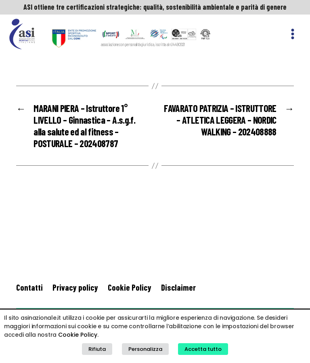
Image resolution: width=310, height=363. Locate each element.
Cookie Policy (129, 287)
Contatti (29, 287)
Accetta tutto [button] (203, 349)
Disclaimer (178, 287)
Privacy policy (75, 287)
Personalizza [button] (145, 349)
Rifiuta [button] (97, 349)
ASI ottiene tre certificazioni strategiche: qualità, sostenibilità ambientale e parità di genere (155, 6)
